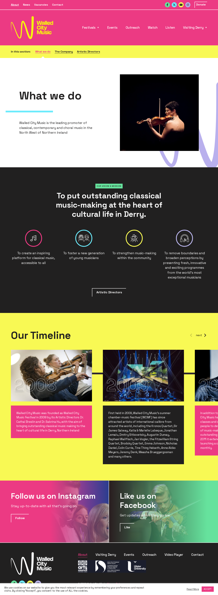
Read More (193, 589)
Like (127, 527)
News (26, 4)
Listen (170, 27)
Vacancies (41, 4)
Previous (191, 335)
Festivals (89, 27)
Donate (201, 4)
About (15, 4)
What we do (43, 51)
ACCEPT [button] (208, 589)
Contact (57, 4)
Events (112, 27)
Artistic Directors (88, 51)
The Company (64, 51)
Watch (153, 27)
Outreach (133, 27)
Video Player (174, 555)
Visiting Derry (193, 27)
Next (205, 335)
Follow (20, 518)
